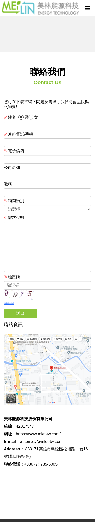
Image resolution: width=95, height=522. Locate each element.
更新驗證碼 (9, 303)
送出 (20, 313)
